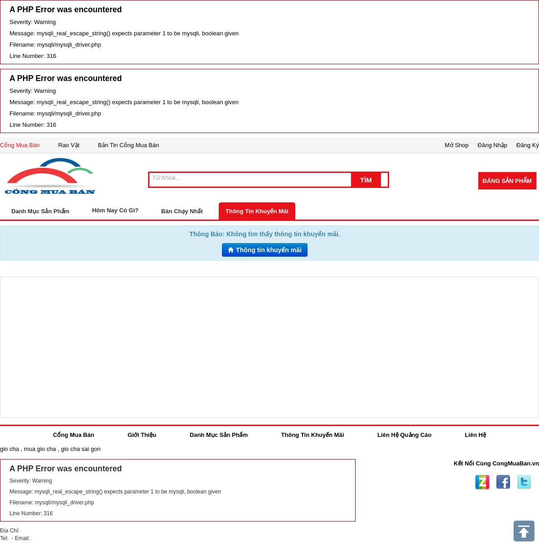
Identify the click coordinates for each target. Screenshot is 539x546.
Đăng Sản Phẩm (507, 180)
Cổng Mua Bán (20, 145)
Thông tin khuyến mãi (265, 250)
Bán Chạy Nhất (182, 211)
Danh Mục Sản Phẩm (219, 434)
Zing (482, 482)
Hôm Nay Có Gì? (115, 210)
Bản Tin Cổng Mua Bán (128, 145)
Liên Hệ (475, 434)
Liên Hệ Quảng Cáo (404, 434)
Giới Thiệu (142, 434)
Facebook (503, 482)
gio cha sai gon (80, 448)
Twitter (524, 482)
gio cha (9, 448)
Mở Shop (457, 145)
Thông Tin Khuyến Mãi (257, 211)
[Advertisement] (269, 347)
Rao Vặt (69, 145)
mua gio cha (40, 448)
